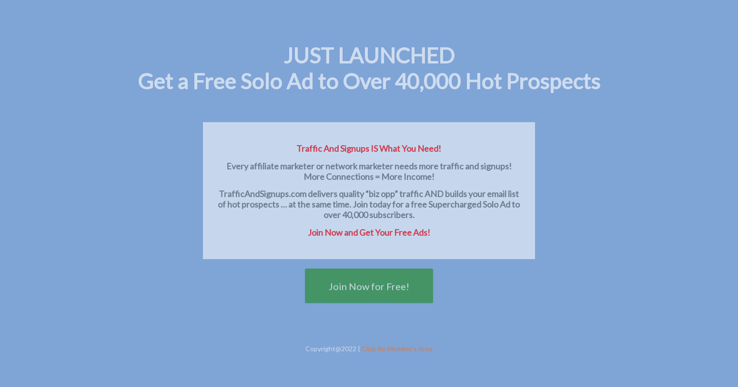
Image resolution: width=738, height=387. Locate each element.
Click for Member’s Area (397, 349)
